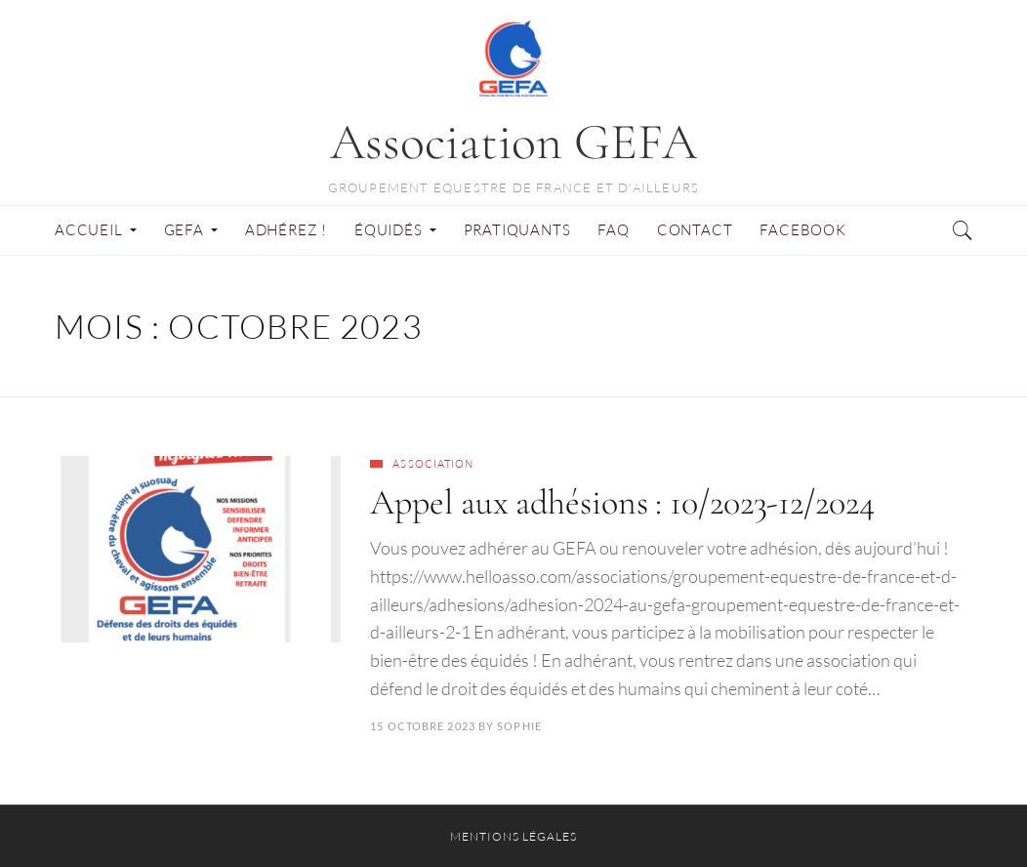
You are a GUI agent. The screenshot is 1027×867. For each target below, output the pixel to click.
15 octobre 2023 (422, 726)
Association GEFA (513, 142)
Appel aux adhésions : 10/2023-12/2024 (622, 502)
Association (432, 464)
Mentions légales (513, 836)
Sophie (519, 726)
